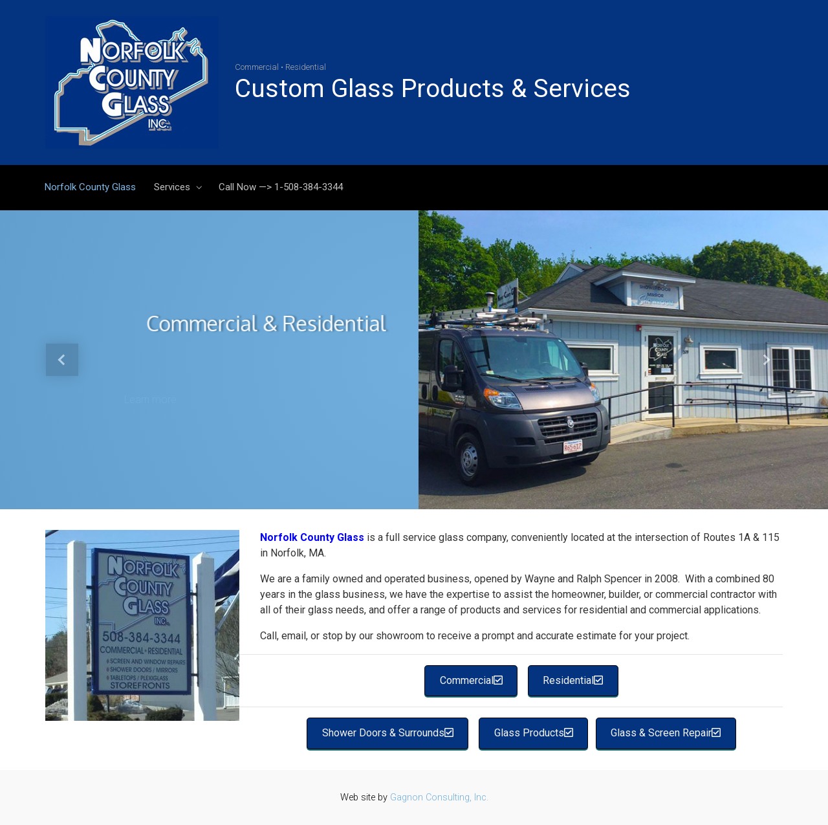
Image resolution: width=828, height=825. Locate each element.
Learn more (150, 399)
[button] (62, 359)
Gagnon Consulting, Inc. (439, 797)
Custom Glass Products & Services (433, 89)
